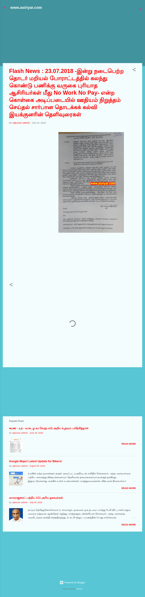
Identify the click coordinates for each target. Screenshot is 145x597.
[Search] (140, 10)
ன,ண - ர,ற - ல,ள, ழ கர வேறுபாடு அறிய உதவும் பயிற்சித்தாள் (48, 428)
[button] (134, 70)
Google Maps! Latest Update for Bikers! (35, 461)
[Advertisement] (74, 38)
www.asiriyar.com (26, 7)
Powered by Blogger (72, 582)
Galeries (79, 589)
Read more (129, 443)
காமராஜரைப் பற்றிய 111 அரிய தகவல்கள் (36, 497)
